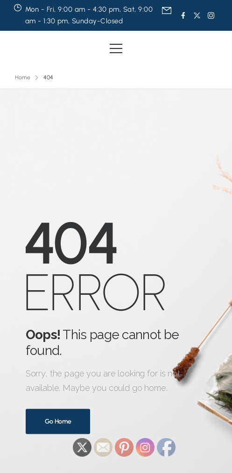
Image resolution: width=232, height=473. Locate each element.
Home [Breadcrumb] (22, 77)
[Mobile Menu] (116, 48)
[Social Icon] (183, 15)
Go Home (58, 421)
